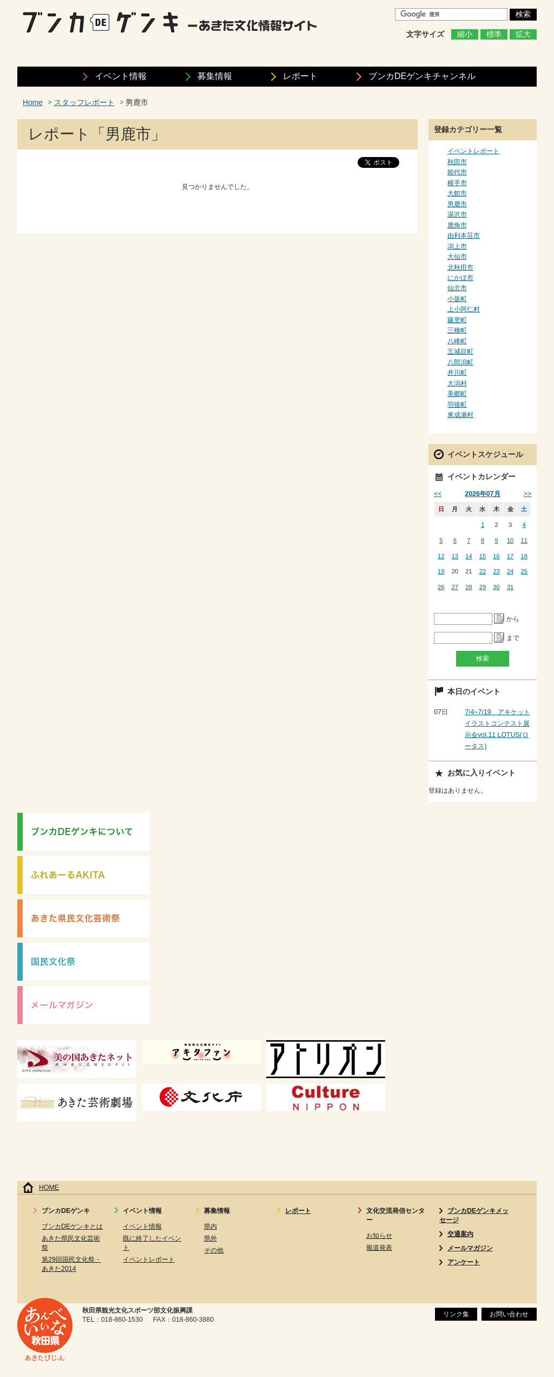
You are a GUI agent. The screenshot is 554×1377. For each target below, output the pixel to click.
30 (496, 587)
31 (510, 587)
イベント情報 (121, 76)
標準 (494, 34)
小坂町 (457, 299)
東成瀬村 (460, 415)
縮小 (464, 34)
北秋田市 (460, 267)
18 (524, 556)
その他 (213, 1250)
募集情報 (214, 76)
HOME (49, 1187)
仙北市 (457, 288)
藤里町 (457, 320)
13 (455, 556)
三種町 (457, 330)
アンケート (463, 1262)
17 (510, 556)
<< (437, 494)
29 (482, 587)
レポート (300, 76)
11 (524, 540)
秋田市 (457, 162)
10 (510, 540)
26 (441, 587)
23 (496, 571)
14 (468, 556)
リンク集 (456, 1314)
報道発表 (379, 1247)
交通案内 (460, 1234)
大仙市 (457, 256)
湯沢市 (457, 214)
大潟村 (457, 383)
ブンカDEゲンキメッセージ (474, 1215)
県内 (210, 1226)
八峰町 (457, 341)
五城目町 (460, 351)
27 (455, 587)
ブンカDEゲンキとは (72, 1226)
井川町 (457, 372)
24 (510, 571)
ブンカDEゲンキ (422, 76)
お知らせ (379, 1235)
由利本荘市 (463, 235)
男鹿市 (457, 204)
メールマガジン (470, 1248)
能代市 (457, 172)
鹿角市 (457, 225)
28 (468, 587)
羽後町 (457, 404)
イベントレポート (473, 151)
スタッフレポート (84, 103)
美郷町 (457, 393)
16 (496, 556)
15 (482, 556)
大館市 (457, 193)
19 (441, 571)
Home (33, 103)
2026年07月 (482, 494)
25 (524, 571)
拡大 (523, 34)
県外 (210, 1238)
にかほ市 (460, 278)
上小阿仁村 (463, 309)
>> (527, 494)
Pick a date (499, 619)
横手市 (457, 183)
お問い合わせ (509, 1314)
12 (441, 556)
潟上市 (457, 246)
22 (482, 571)
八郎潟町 (460, 362)
